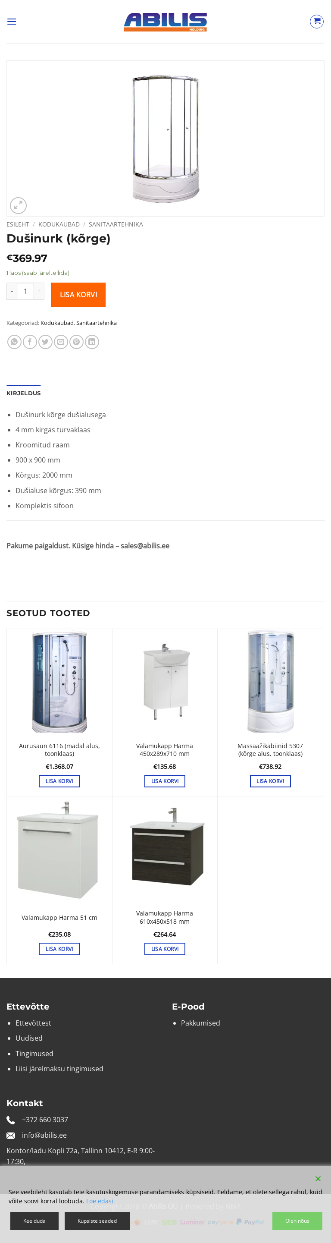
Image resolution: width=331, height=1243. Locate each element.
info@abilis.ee (44, 1135)
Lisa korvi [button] (59, 781)
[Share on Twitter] (45, 342)
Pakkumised (200, 1023)
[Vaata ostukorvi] (317, 21)
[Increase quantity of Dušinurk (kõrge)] (39, 291)
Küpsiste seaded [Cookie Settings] (97, 1220)
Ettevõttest (33, 1023)
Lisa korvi (78, 294)
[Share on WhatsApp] (14, 342)
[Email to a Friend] (61, 342)
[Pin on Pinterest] (76, 342)
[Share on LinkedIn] (92, 342)
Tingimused (34, 1053)
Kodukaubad (59, 224)
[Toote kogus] (25, 291)
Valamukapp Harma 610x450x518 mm (164, 917)
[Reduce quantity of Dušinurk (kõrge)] (11, 291)
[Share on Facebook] (30, 342)
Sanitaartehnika (116, 224)
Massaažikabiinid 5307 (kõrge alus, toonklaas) (270, 750)
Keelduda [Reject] (34, 1220)
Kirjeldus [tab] (23, 393)
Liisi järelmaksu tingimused (59, 1068)
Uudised (29, 1038)
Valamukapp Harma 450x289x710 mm (164, 750)
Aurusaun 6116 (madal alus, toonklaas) (59, 750)
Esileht (17, 224)
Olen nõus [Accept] (297, 1220)
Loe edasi (99, 1201)
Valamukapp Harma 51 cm (59, 918)
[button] (11, 21)
